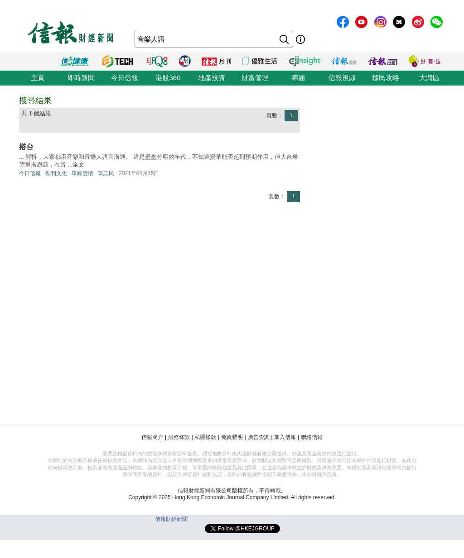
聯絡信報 (312, 437)
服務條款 (179, 437)
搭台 (26, 147)
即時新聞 (81, 77)
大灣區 (429, 77)
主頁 (37, 77)
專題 (298, 77)
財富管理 (255, 77)
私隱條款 (205, 437)
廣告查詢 (259, 437)
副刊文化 (56, 173)
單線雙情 (82, 173)
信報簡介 (152, 437)
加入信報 (285, 437)
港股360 (167, 77)
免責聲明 (232, 437)
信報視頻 (342, 77)
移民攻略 (385, 77)
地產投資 (211, 77)
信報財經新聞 (171, 519)
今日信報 (124, 77)
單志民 (106, 173)
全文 (78, 164)
